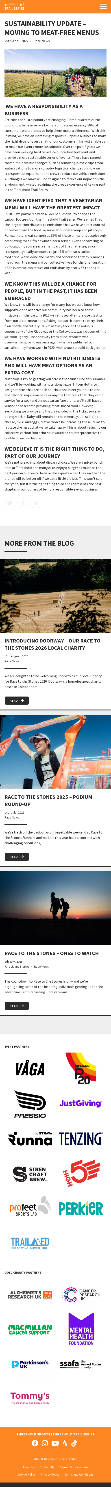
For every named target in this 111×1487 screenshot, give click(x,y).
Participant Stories (16, 966)
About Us (29, 1467)
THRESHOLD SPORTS (33, 1434)
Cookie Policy (26, 1474)
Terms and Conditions (79, 1474)
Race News (41, 41)
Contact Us (47, 1467)
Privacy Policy (50, 1474)
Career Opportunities (74, 1467)
